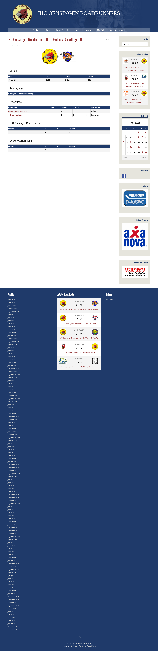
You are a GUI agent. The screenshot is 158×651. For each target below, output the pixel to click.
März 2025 (11, 330)
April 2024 (11, 357)
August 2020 (12, 441)
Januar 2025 (12, 336)
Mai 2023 (11, 384)
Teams (48, 30)
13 (131, 142)
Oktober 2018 (12, 501)
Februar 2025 (12, 333)
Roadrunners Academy (117, 30)
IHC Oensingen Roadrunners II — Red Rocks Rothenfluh (79, 338)
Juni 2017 (11, 546)
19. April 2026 (79, 344)
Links (76, 30)
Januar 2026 (12, 306)
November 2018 (13, 498)
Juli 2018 (11, 507)
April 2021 (11, 423)
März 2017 (11, 555)
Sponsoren (87, 30)
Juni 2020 (11, 447)
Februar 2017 (12, 558)
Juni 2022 (11, 405)
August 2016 (12, 573)
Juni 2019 (11, 483)
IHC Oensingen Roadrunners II (18, 111)
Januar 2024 (12, 366)
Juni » (144, 157)
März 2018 (11, 519)
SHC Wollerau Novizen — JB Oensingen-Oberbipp (79, 352)
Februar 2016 (12, 591)
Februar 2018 (12, 522)
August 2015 (12, 609)
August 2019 (12, 477)
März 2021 (11, 426)
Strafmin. (72, 129)
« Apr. (126, 157)
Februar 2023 (12, 393)
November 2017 (13, 531)
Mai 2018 (11, 513)
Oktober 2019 (12, 471)
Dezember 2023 (13, 369)
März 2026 (11, 303)
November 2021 (13, 417)
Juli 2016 (11, 576)
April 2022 (11, 408)
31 (146, 152)
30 (142, 152)
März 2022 (11, 411)
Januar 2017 (12, 561)
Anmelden (109, 300)
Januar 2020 (12, 462)
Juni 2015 (11, 612)
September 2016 (13, 570)
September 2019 (13, 474)
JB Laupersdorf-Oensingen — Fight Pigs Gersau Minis (79, 367)
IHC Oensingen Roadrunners (78, 643)
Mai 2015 (11, 615)
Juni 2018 (11, 510)
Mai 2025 (11, 324)
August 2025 (12, 315)
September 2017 (13, 537)
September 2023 (13, 375)
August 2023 (12, 378)
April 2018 (11, 516)
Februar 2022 (12, 414)
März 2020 (11, 456)
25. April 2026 (79, 316)
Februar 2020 (12, 459)
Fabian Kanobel (13, 46)
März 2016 (11, 588)
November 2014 (13, 630)
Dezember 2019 (13, 465)
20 (131, 147)
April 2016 (11, 585)
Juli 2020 (11, 444)
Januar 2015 (12, 624)
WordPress (73, 646)
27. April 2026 (79, 301)
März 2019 (11, 492)
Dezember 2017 (13, 528)
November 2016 (13, 564)
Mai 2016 (11, 582)
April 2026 (11, 300)
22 (139, 147)
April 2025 (11, 327)
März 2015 (11, 621)
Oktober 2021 (12, 420)
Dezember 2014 (13, 627)
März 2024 (11, 360)
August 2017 (12, 540)
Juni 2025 (11, 321)
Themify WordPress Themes (87, 646)
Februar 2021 (12, 429)
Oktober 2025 (12, 309)
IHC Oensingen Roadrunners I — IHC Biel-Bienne (79, 324)
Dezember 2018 (13, 495)
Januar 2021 (12, 432)
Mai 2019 (11, 486)
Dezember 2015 (13, 597)
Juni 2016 (11, 579)
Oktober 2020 (12, 435)
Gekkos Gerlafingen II (16, 115)
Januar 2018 (12, 525)
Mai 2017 (11, 549)
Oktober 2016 (12, 567)
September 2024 (13, 342)
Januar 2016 (12, 594)
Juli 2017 (11, 543)
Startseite (37, 30)
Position (11, 129)
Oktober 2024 (12, 339)
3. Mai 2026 (135, 75)
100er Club (100, 30)
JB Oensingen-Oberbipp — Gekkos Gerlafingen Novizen (79, 309)
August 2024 (12, 345)
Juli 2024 (11, 348)
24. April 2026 (79, 330)
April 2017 (11, 552)
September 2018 (13, 504)
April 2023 (11, 387)
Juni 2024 (11, 351)
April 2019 (11, 489)
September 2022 (13, 399)
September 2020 (13, 438)
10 (146, 137)
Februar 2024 (12, 363)
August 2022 (12, 402)
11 (123, 142)
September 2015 (13, 606)
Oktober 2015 (12, 603)
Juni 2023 (11, 381)
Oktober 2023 (12, 372)
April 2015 (11, 618)
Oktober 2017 (12, 534)
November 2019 (13, 468)
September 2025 (13, 312)
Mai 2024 (11, 354)
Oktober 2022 (12, 396)
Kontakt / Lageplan (62, 30)
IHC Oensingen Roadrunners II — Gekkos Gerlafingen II (45, 39)
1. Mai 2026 (135, 59)
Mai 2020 (11, 450)
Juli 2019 (11, 480)
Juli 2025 (11, 318)
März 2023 (11, 390)
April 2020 (11, 453)
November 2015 (13, 600)
